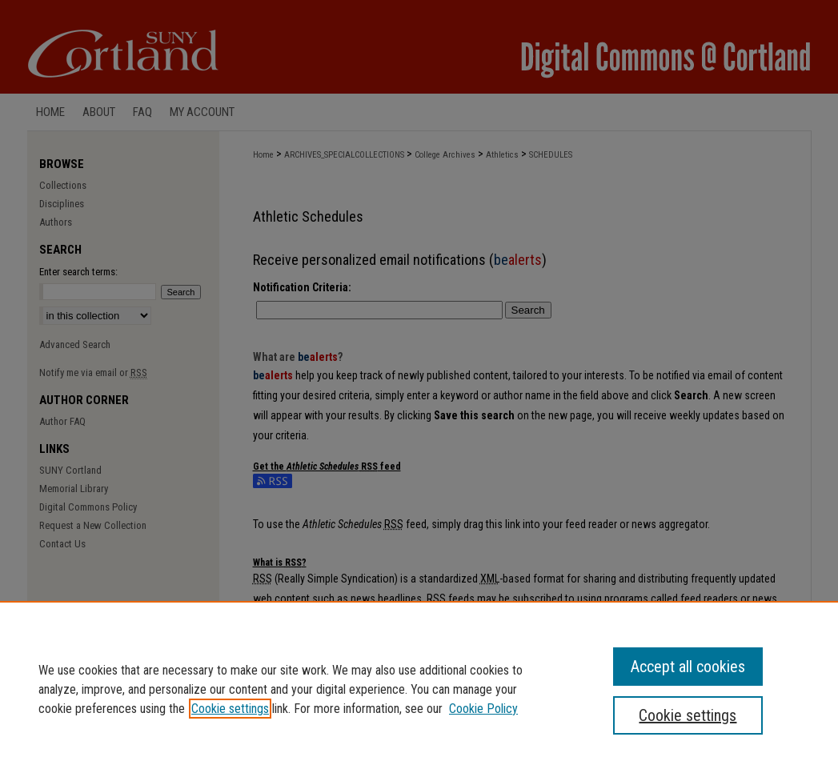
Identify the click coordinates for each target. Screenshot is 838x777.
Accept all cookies (688, 666)
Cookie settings (230, 708)
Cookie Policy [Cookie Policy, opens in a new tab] (483, 708)
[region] (419, 689)
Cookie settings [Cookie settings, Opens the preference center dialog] (687, 715)
